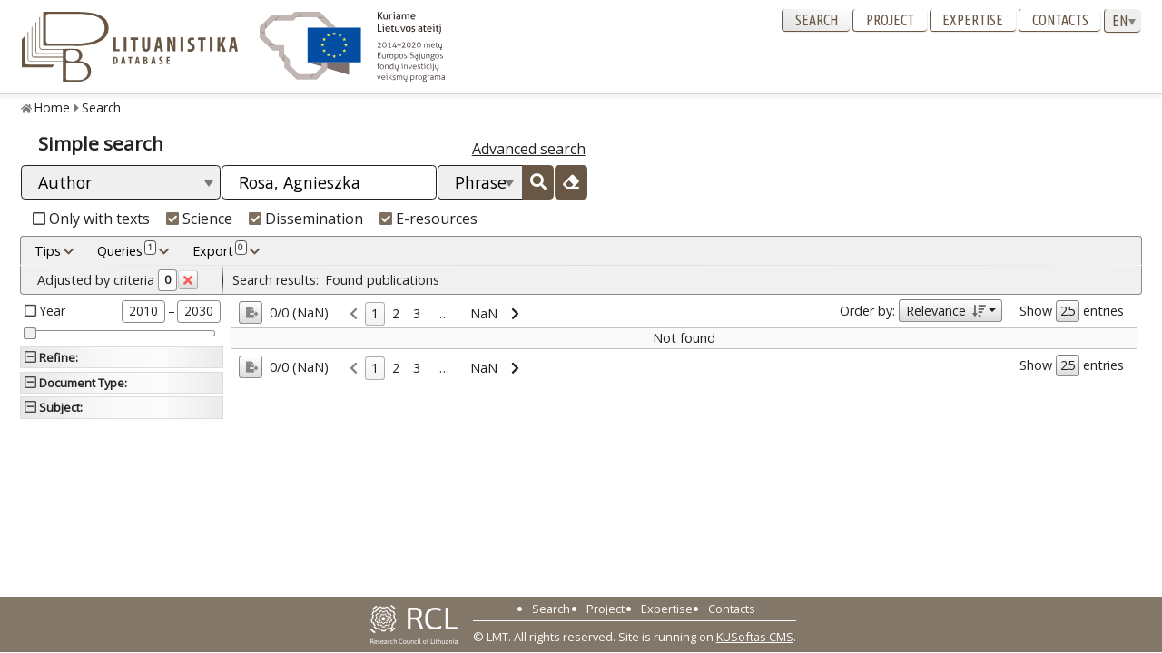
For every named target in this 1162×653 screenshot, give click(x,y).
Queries (126, 250)
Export (219, 250)
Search (816, 20)
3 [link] (416, 313)
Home (52, 107)
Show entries (1071, 311)
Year (52, 310)
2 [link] (395, 313)
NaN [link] (483, 313)
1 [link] (375, 313)
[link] (353, 314)
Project (890, 20)
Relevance (945, 310)
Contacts (1060, 20)
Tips (47, 250)
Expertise (972, 20)
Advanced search (529, 149)
